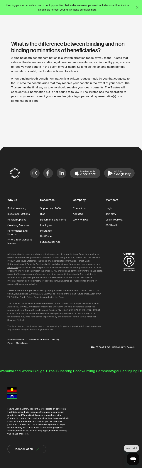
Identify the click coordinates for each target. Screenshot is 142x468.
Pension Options (16, 219)
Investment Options (18, 214)
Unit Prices (46, 236)
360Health (112, 225)
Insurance (46, 231)
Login (109, 208)
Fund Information (16, 339)
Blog (42, 214)
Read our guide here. (85, 9)
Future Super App (50, 242)
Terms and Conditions (38, 339)
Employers (46, 225)
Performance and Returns (17, 232)
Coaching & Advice (18, 225)
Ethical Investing (16, 208)
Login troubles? (114, 219)
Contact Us (79, 208)
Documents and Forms (53, 219)
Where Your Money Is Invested (19, 241)
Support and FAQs (50, 208)
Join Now (111, 214)
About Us (78, 214)
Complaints (22, 343)
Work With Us (80, 219)
